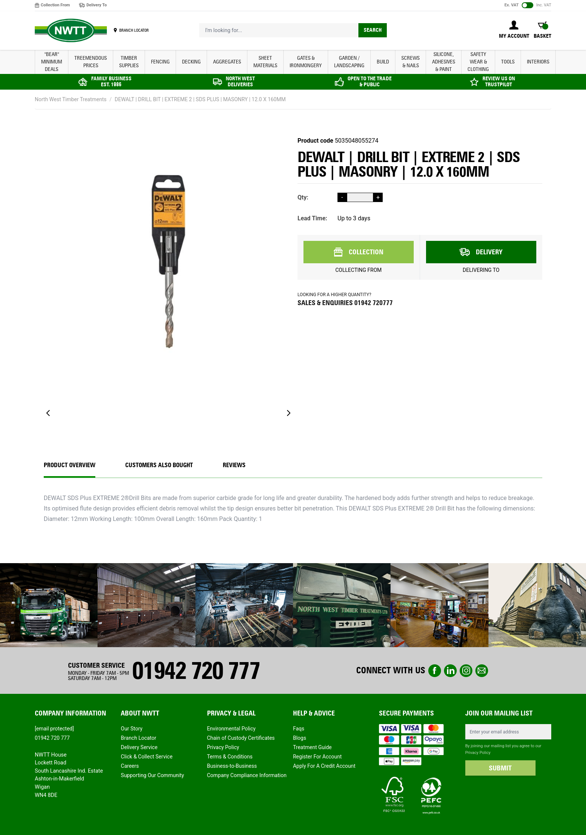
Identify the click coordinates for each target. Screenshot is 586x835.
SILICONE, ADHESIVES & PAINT (443, 61)
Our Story (131, 729)
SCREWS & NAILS (410, 62)
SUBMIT (500, 768)
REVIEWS (234, 465)
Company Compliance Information (247, 775)
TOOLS (508, 62)
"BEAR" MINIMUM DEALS (51, 61)
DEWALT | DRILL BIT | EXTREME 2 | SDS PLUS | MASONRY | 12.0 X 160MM (200, 99)
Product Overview (69, 465)
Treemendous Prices (90, 62)
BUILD (383, 62)
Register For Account (317, 757)
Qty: (302, 197)
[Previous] (48, 413)
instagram (466, 670)
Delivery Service (139, 747)
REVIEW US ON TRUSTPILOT (498, 81)
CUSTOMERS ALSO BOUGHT (159, 465)
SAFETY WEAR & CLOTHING (478, 61)
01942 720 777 (196, 670)
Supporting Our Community (152, 775)
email (481, 670)
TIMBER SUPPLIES (129, 62)
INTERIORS (538, 62)
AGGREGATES (227, 62)
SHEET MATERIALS (265, 62)
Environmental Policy (231, 729)
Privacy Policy (223, 747)
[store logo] (71, 31)
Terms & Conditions (230, 757)
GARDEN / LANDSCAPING (349, 62)
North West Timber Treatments (71, 99)
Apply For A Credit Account (324, 766)
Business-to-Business (232, 766)
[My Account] (514, 30)
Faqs (298, 729)
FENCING (160, 62)
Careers (130, 766)
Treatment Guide (312, 747)
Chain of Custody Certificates (241, 738)
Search (373, 30)
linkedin (450, 670)
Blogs (299, 738)
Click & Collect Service (146, 757)
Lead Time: (312, 218)
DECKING (191, 62)
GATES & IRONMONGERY (306, 62)
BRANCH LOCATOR (134, 30)
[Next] (288, 413)
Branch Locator (138, 738)
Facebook (434, 670)
